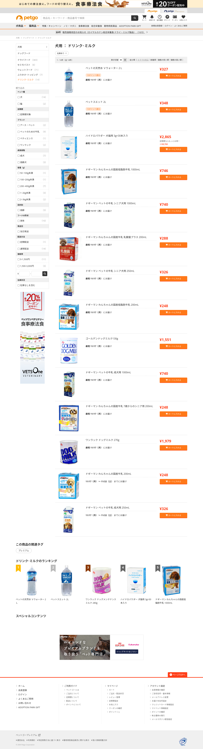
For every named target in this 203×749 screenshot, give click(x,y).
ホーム (21, 685)
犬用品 (19, 26)
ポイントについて (73, 704)
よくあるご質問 (180, 25)
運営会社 (21, 740)
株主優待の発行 (158, 715)
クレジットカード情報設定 (163, 704)
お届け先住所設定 (159, 701)
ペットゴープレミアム (28, 735)
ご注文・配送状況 (116, 693)
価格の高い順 (176, 60)
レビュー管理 (114, 697)
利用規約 (31, 740)
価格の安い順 (163, 60)
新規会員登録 (156, 25)
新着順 (153, 60)
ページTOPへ (177, 674)
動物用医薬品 (110, 26)
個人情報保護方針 (100, 740)
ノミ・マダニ (69, 26)
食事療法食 (83, 26)
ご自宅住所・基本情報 (161, 693)
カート (112, 690)
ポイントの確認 (158, 712)
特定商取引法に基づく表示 (49, 740)
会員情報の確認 (158, 690)
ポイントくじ (114, 712)
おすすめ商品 (143, 60)
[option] (101, 4)
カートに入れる (173, 76)
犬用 (20, 46)
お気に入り (113, 704)
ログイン (168, 25)
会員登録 (22, 690)
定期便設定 (113, 701)
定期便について (72, 697)
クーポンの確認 (115, 708)
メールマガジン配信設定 (162, 719)
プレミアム (24, 550)
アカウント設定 (157, 685)
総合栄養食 (96, 26)
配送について (71, 701)
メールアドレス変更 (160, 697)
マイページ (112, 685)
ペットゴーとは (72, 690)
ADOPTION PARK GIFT (130, 26)
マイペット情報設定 (160, 708)
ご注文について (72, 693)
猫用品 (32, 26)
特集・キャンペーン (51, 26)
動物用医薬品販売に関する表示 (76, 740)
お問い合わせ (24, 703)
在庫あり (62, 53)
